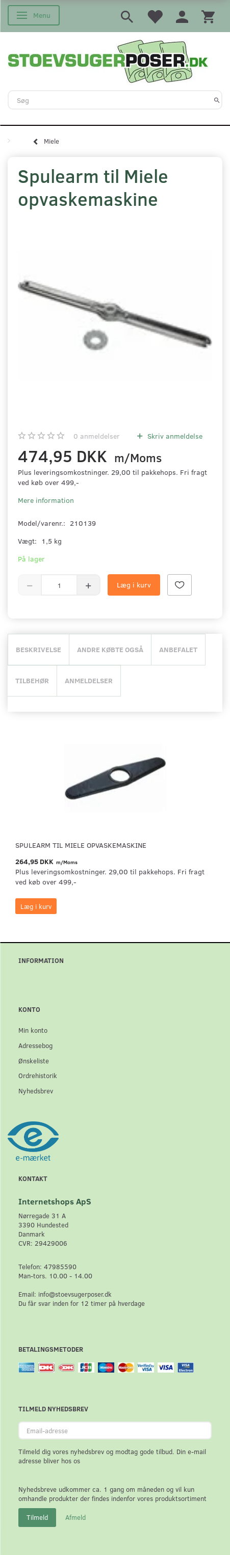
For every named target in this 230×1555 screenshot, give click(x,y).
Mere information (46, 500)
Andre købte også (110, 649)
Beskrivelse (38, 649)
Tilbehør (32, 680)
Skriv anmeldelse (173, 436)
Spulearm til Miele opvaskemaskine (80, 845)
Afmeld (75, 1517)
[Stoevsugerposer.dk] (108, 60)
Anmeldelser (89, 680)
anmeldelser (96, 436)
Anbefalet (178, 649)
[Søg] (217, 100)
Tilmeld (37, 1517)
